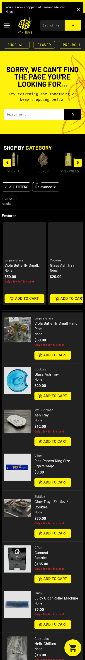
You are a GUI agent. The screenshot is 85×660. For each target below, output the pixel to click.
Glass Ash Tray (46, 273)
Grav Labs (41, 537)
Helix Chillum (45, 543)
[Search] (73, 25)
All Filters (16, 187)
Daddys (39, 636)
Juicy (38, 492)
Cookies (40, 268)
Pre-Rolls (70, 171)
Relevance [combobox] (43, 187)
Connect (41, 452)
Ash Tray (41, 314)
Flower (44, 44)
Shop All (16, 44)
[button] (7, 25)
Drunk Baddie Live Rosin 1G (57, 588)
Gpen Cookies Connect (53, 641)
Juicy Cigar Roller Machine (56, 497)
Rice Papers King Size (52, 360)
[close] (78, 9)
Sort (38, 182)
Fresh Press (42, 583)
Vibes (38, 355)
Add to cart (53, 254)
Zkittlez (39, 395)
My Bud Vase (43, 309)
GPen (38, 446)
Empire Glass (43, 217)
